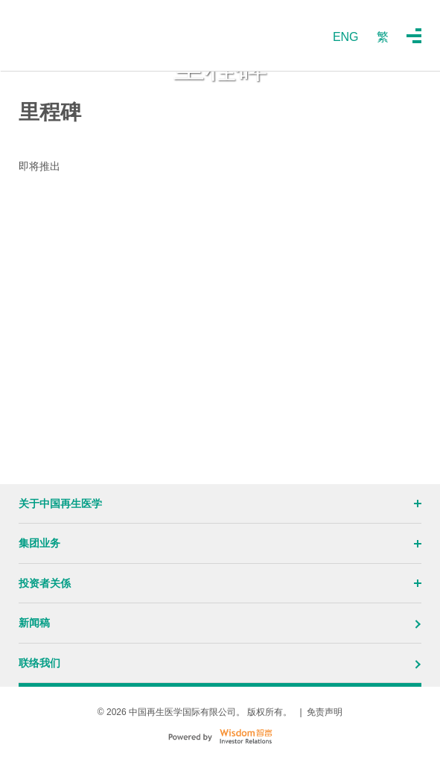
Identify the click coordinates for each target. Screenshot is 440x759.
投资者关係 (220, 583)
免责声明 (324, 712)
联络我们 (220, 663)
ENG (346, 37)
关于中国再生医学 (220, 503)
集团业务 (220, 543)
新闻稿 (220, 623)
